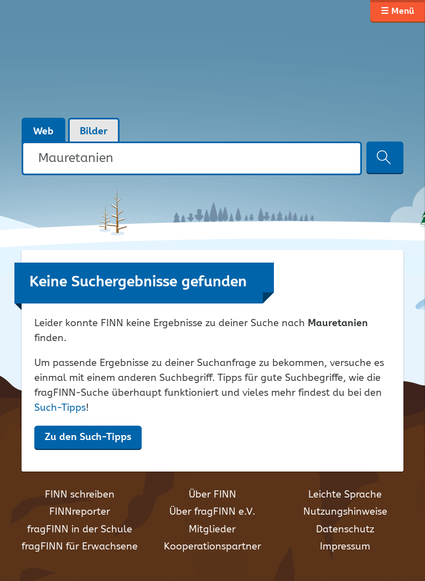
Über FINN (212, 495)
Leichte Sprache (345, 495)
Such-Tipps (60, 408)
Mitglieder (212, 529)
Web (43, 131)
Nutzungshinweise (345, 512)
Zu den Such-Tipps (88, 437)
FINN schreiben (80, 495)
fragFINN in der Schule (79, 529)
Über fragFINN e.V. (212, 512)
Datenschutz (345, 529)
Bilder (94, 131)
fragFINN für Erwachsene (80, 546)
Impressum (345, 546)
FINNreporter (79, 512)
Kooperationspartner (212, 546)
